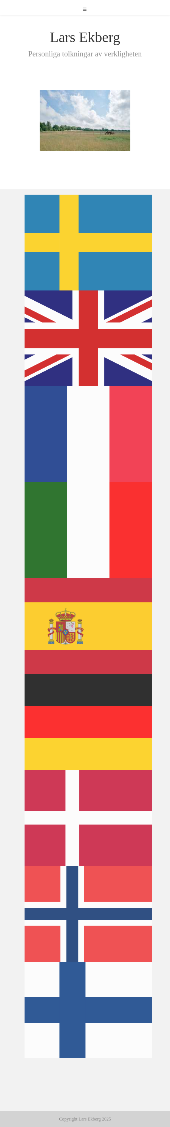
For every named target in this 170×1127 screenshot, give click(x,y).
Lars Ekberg (85, 37)
